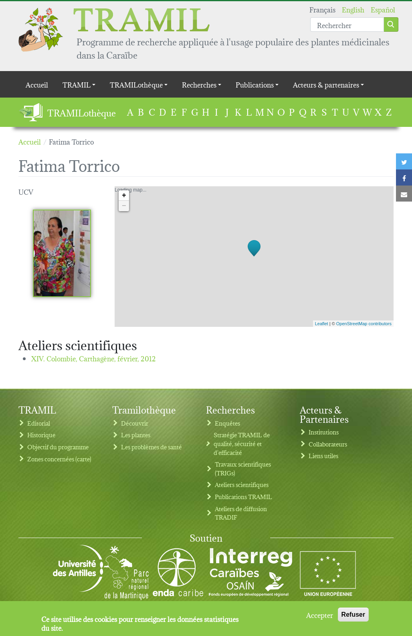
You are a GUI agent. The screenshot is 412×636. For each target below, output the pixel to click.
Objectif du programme (58, 446)
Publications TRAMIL (243, 496)
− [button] (124, 206)
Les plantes (135, 434)
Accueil (37, 84)
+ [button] (124, 195)
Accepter (319, 616)
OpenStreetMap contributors (364, 323)
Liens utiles (323, 455)
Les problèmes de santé (151, 446)
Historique (41, 434)
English (353, 9)
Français (322, 9)
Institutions (324, 431)
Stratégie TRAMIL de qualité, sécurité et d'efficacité (242, 443)
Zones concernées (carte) (59, 458)
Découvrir (134, 423)
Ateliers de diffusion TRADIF (241, 513)
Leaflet (321, 323)
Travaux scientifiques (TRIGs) (243, 468)
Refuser (353, 615)
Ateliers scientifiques (242, 484)
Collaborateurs (328, 443)
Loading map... (253, 256)
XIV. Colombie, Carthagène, (93, 358)
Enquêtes (227, 423)
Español (383, 9)
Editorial (38, 423)
